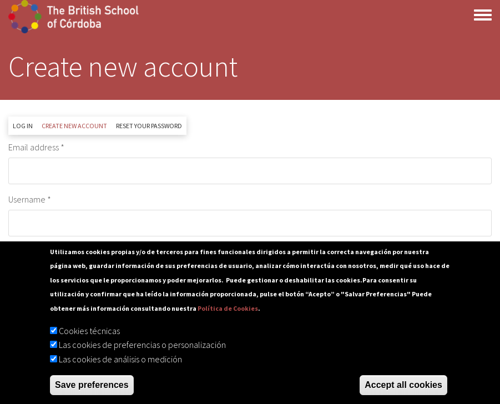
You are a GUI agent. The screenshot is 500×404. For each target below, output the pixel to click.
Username (27, 199)
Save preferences (92, 385)
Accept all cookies (403, 385)
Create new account (77, 128)
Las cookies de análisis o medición (120, 359)
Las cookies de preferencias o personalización (142, 344)
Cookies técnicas (89, 330)
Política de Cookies (228, 308)
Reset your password (149, 126)
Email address (33, 147)
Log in (23, 126)
